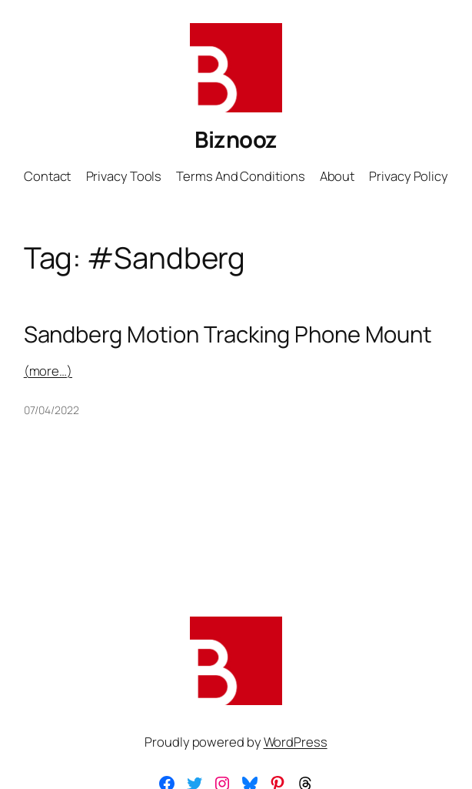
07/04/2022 (51, 410)
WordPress (295, 742)
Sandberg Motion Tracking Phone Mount (228, 334)
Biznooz (236, 139)
